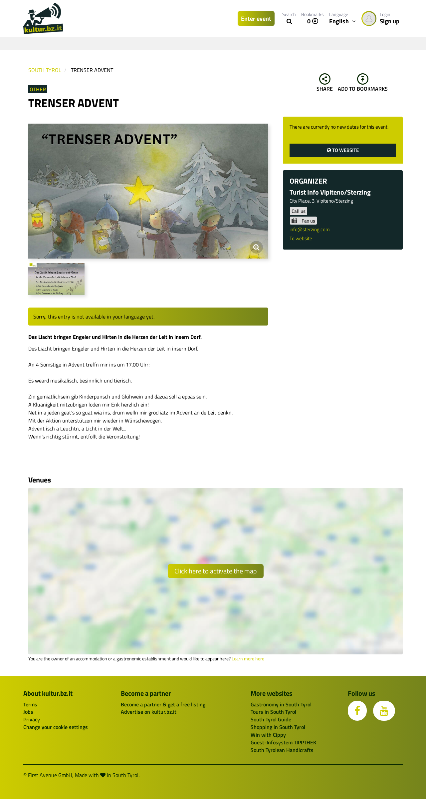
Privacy (31, 719)
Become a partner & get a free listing (163, 704)
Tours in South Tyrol (273, 712)
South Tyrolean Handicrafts (282, 750)
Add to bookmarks (363, 83)
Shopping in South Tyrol (278, 727)
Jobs (28, 712)
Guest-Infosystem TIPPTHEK (283, 742)
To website (343, 150)
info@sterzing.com (310, 229)
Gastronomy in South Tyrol (281, 704)
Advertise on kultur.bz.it (148, 712)
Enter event (256, 18)
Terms (30, 704)
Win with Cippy (268, 735)
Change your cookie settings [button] (55, 727)
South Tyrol (44, 70)
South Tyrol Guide (271, 719)
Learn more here (248, 658)
